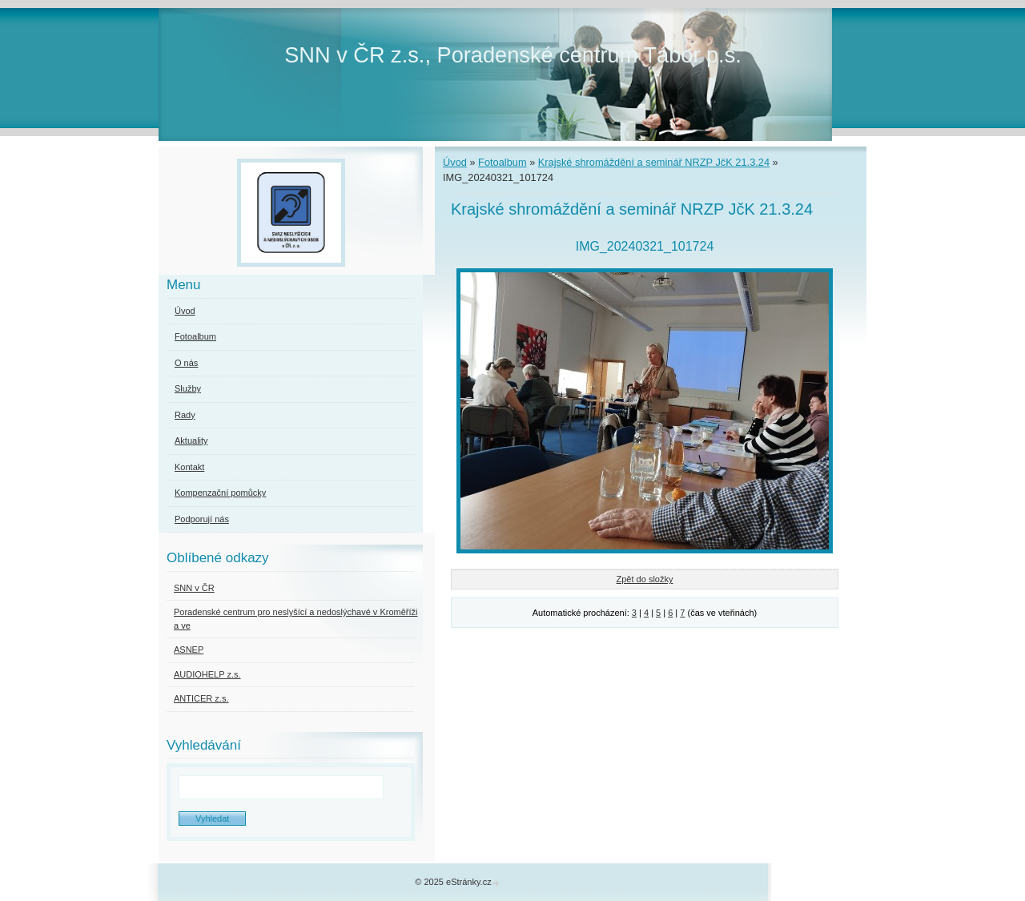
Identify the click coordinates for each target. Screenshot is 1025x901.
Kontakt (189, 467)
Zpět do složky (645, 579)
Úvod (455, 162)
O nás (186, 363)
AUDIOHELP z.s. (207, 674)
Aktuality (191, 440)
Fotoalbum (502, 162)
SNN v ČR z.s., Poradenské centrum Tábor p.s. (513, 54)
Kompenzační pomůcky (220, 492)
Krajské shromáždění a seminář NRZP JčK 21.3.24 (654, 162)
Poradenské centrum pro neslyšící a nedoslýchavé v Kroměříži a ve (295, 618)
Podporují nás (202, 519)
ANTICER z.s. (201, 698)
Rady (185, 415)
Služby (188, 388)
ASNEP (188, 649)
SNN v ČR (194, 588)
